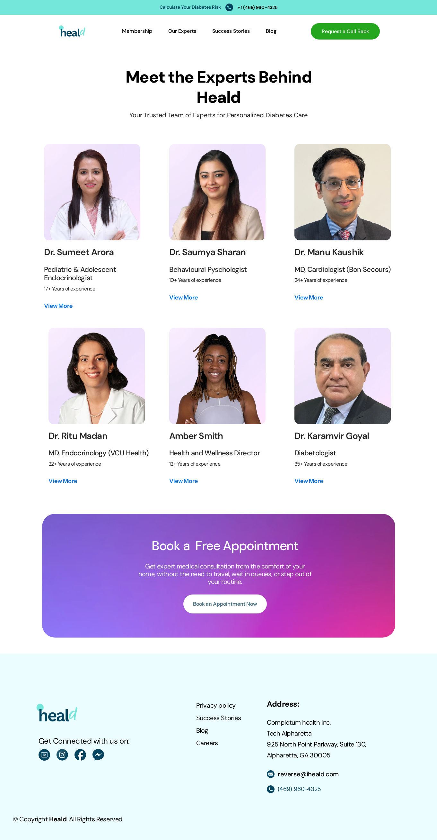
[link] (58, 306)
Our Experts (182, 31)
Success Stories (231, 31)
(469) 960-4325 (299, 789)
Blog (271, 31)
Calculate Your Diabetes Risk (190, 7)
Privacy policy (216, 705)
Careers (207, 743)
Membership (137, 31)
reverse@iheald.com (308, 774)
